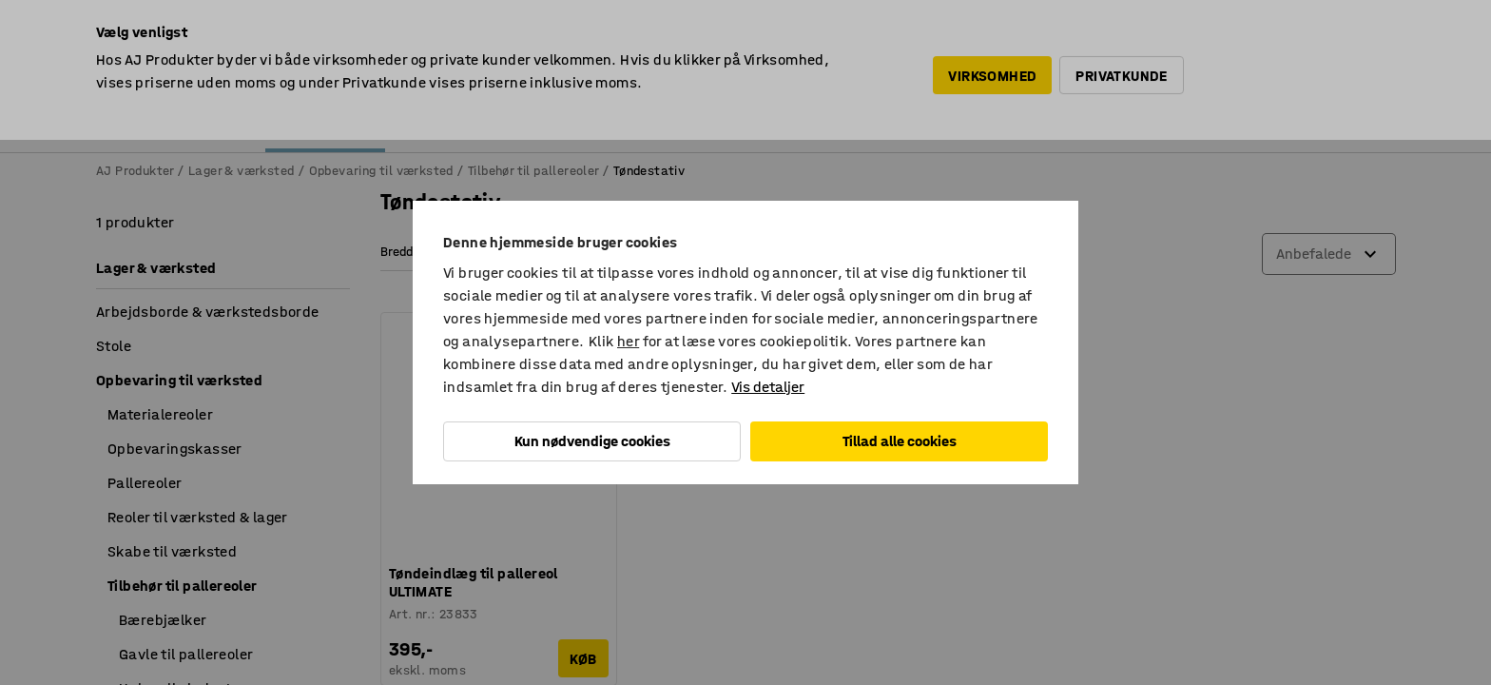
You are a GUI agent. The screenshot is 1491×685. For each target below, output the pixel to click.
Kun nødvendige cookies (592, 441)
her (628, 341)
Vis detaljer (767, 387)
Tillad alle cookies (899, 441)
